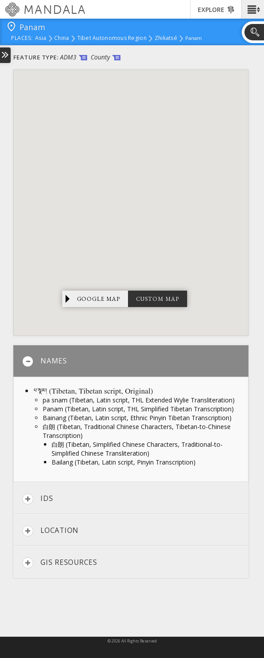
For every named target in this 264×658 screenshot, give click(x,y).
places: (22, 38)
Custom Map (157, 299)
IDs (37, 498)
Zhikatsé (166, 38)
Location (50, 530)
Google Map (98, 299)
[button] (252, 9)
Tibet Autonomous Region (112, 38)
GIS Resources (59, 562)
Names (44, 361)
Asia (40, 38)
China (61, 38)
